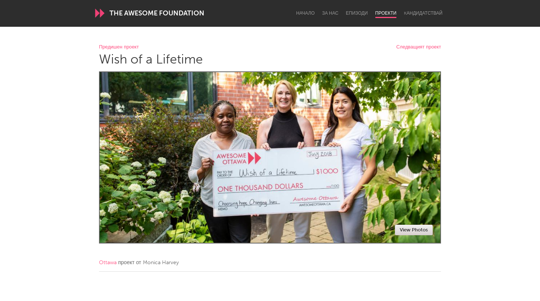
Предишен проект (119, 47)
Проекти (386, 13)
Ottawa (108, 262)
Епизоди (357, 13)
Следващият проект (418, 47)
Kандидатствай (423, 13)
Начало (305, 13)
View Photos (414, 230)
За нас (330, 13)
